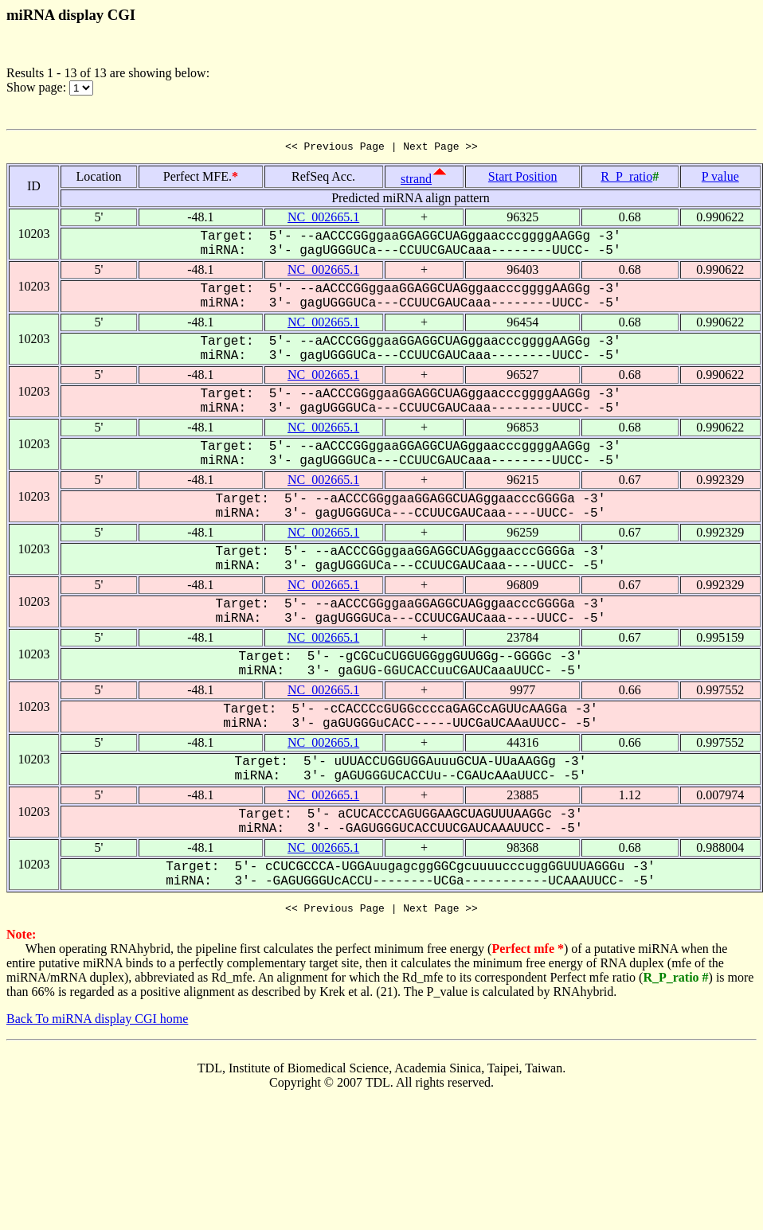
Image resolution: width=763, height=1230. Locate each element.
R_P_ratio (626, 178)
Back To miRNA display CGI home (97, 1023)
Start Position (523, 178)
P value (720, 178)
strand (416, 181)
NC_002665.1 (323, 219)
